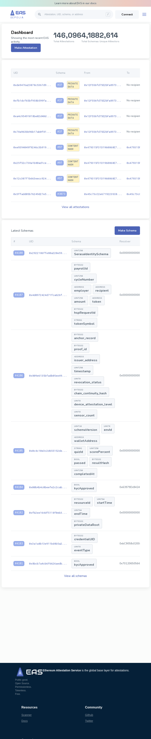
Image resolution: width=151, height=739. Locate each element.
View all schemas (75, 576)
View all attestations (75, 207)
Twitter (89, 720)
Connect (127, 14)
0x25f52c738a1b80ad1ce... (32, 163)
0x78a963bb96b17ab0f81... (32, 131)
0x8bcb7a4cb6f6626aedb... (48, 563)
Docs (24, 720)
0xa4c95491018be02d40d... (32, 116)
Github (89, 715)
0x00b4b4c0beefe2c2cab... (48, 487)
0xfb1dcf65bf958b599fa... (32, 100)
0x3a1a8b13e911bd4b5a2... (48, 543)
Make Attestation (26, 48)
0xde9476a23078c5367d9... (32, 85)
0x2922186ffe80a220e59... (48, 253)
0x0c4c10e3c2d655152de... (48, 451)
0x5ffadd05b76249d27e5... (32, 194)
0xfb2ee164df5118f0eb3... (48, 512)
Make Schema (127, 230)
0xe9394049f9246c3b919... (32, 147)
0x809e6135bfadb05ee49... (48, 375)
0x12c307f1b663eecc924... (32, 178)
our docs (91, 3)
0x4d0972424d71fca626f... (48, 295)
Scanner (26, 715)
